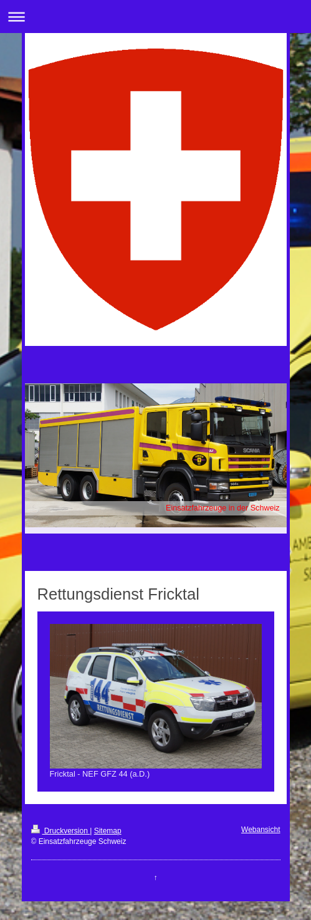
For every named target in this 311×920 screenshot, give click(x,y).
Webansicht (260, 829)
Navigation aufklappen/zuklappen (155, 16)
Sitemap (108, 831)
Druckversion (60, 831)
